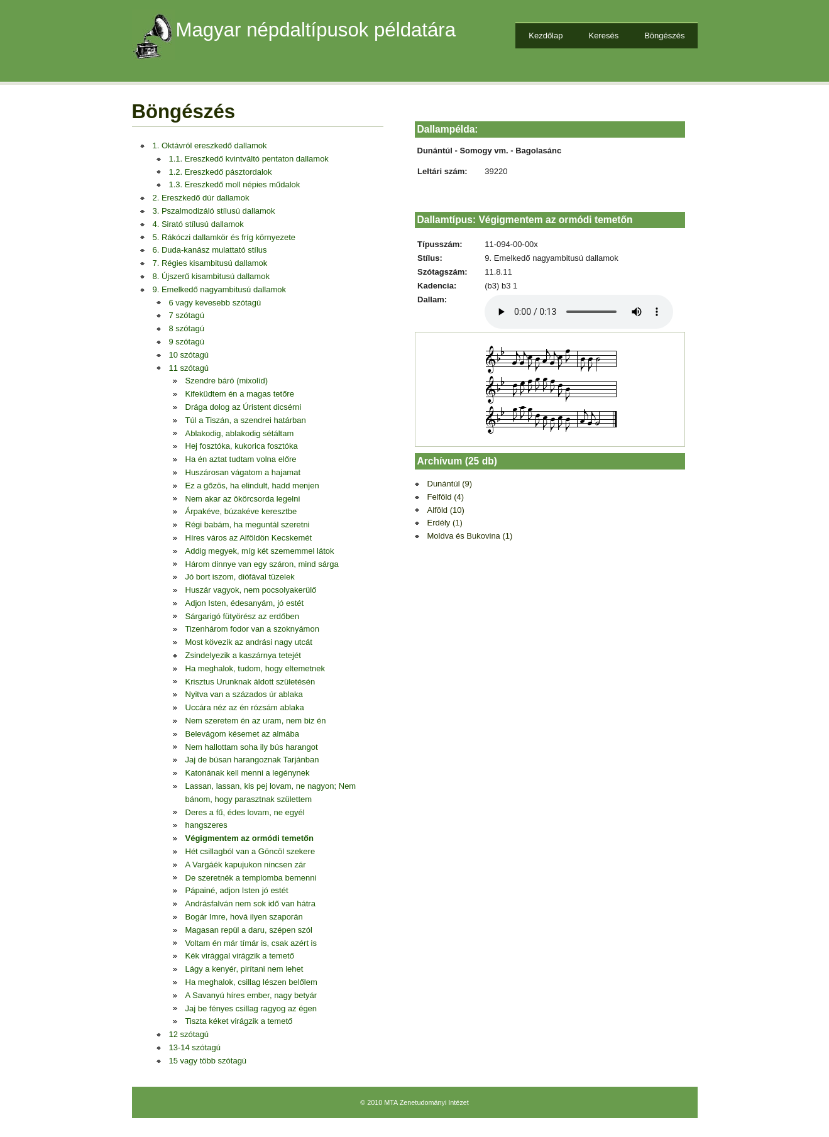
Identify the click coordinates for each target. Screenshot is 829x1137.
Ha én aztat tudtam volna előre (241, 459)
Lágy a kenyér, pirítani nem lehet (244, 969)
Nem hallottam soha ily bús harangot (251, 747)
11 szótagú (189, 368)
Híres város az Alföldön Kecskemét (248, 537)
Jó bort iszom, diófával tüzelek (240, 576)
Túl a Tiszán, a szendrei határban (245, 420)
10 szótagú (189, 355)
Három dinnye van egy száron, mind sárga (262, 564)
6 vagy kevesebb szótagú (215, 302)
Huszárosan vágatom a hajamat (243, 472)
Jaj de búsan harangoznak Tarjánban (252, 759)
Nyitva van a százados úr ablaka (244, 694)
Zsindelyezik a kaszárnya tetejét (243, 655)
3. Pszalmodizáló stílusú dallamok (214, 211)
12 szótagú (189, 1034)
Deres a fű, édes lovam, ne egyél (245, 812)
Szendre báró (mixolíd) (226, 380)
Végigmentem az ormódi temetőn (249, 838)
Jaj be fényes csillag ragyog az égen (251, 1008)
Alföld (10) (445, 510)
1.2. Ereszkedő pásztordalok (220, 172)
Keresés (603, 35)
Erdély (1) (445, 522)
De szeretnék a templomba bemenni (251, 877)
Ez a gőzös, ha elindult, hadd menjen (252, 485)
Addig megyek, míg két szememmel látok (259, 551)
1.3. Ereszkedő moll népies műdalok (234, 184)
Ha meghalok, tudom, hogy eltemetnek (255, 668)
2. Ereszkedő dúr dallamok (201, 197)
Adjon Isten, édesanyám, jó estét (244, 603)
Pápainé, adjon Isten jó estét (236, 890)
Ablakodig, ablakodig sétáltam (239, 433)
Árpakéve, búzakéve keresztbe (241, 511)
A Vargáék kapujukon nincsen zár (245, 864)
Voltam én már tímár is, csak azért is (251, 943)
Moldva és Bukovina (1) (470, 536)
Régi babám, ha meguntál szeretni (247, 524)
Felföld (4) (445, 497)
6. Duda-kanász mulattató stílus (210, 250)
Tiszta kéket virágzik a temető (239, 1021)
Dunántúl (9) (450, 483)
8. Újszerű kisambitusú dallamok (211, 276)
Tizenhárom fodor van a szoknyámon (252, 629)
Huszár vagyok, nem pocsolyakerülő (251, 590)
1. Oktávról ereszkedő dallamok (210, 145)
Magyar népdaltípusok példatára (316, 30)
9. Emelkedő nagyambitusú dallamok (219, 289)
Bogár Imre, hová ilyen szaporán (244, 916)
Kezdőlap (546, 35)
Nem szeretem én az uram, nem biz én (255, 720)
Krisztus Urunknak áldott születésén (250, 681)
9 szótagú (186, 341)
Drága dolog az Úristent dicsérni (243, 407)
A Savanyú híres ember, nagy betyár (251, 995)
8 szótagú (186, 328)
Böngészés (664, 35)
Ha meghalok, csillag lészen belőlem (251, 982)
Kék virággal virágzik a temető (239, 955)
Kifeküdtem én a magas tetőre (239, 393)
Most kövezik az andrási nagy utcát (248, 642)
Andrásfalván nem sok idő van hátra (250, 903)
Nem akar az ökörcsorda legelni (242, 498)
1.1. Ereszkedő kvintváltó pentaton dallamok (249, 158)
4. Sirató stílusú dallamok (198, 224)
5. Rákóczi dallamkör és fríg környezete (224, 237)
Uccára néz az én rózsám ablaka (244, 707)
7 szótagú (186, 315)
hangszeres (206, 825)
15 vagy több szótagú (208, 1060)
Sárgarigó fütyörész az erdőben (242, 616)
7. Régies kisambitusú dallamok (210, 263)
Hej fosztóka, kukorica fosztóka (241, 446)
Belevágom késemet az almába (242, 734)
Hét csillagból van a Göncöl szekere (250, 851)
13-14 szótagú (195, 1047)
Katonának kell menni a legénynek (247, 772)
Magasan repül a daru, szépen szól (248, 930)
